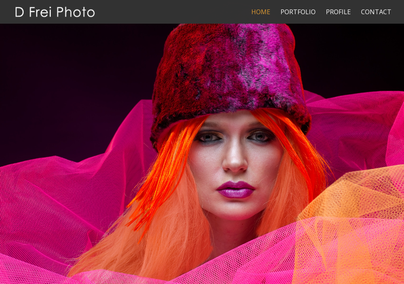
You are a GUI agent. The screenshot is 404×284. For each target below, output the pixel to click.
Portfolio (298, 12)
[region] (202, 142)
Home (260, 12)
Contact (376, 12)
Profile (338, 12)
